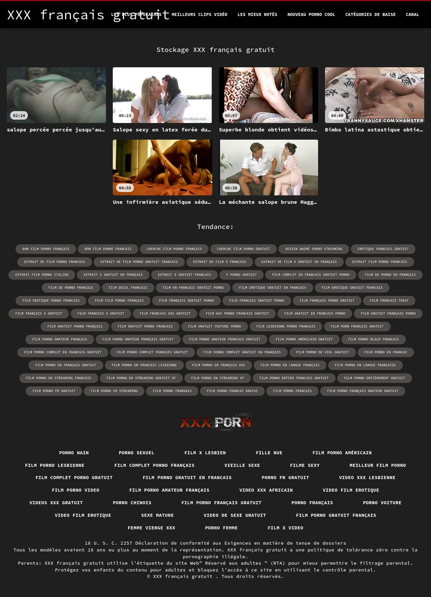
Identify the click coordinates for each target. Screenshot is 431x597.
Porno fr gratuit (285, 477)
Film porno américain (342, 453)
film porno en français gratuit (65, 365)
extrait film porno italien (41, 275)
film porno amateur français (59, 339)
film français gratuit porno (186, 300)
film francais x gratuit (100, 313)
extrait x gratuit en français (113, 275)
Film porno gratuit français (336, 515)
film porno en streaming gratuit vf (141, 378)
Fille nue (269, 453)
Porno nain (74, 453)
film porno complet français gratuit (152, 352)
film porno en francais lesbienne (144, 365)
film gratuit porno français (75, 326)
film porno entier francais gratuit (294, 378)
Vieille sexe (242, 465)
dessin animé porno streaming (313, 249)
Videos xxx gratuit (56, 502)
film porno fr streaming (114, 391)
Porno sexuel (137, 453)
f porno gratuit (241, 275)
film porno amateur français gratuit (138, 339)
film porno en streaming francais (58, 378)
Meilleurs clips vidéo (200, 14)
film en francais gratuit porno (193, 287)
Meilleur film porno (377, 465)
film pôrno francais (292, 391)
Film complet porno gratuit (74, 477)
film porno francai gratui (232, 391)
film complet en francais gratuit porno (310, 275)
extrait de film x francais (219, 262)
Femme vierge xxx (151, 528)
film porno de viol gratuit (322, 352)
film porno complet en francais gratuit (63, 352)
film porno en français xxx (218, 365)
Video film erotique (351, 490)
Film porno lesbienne (55, 465)
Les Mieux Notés (257, 14)
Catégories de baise (370, 14)
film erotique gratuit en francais (272, 287)
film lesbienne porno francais (286, 326)
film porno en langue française (365, 365)
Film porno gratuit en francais (187, 477)
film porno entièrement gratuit (374, 378)
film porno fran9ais (172, 391)
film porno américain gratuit (304, 339)
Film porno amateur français (169, 490)
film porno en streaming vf (217, 378)
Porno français (312, 502)
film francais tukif (389, 300)
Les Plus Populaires (136, 14)
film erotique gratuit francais (352, 287)
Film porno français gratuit (221, 502)
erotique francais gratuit (383, 249)
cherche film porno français (174, 249)
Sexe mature (157, 515)
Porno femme (221, 528)
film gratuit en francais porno (314, 313)
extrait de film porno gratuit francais (139, 262)
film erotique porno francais (50, 300)
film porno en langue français (290, 365)
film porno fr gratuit (54, 391)
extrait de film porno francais (54, 262)
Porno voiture (382, 502)
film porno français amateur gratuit (362, 391)
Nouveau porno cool (311, 14)
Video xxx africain (266, 490)
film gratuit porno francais (145, 326)
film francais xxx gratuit (165, 313)
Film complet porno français (154, 465)
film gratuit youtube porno (214, 326)
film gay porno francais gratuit (237, 313)
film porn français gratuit (357, 326)
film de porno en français (390, 275)
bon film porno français (45, 249)
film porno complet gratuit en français (242, 352)
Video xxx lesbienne (367, 477)
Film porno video (76, 490)
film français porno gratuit (327, 300)
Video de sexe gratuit (235, 515)
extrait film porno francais (379, 262)
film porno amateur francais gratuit (225, 339)
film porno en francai (385, 352)
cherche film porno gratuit (243, 249)
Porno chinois (132, 502)
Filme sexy (305, 465)
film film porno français (119, 300)
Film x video (285, 528)
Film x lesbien (205, 453)
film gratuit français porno (388, 313)
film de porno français (71, 287)
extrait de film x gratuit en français (299, 262)
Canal (412, 14)
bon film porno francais (108, 249)
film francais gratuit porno (256, 300)
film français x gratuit (38, 313)
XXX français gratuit (184, 576)
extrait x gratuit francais (184, 275)
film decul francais (128, 287)
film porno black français (373, 339)
